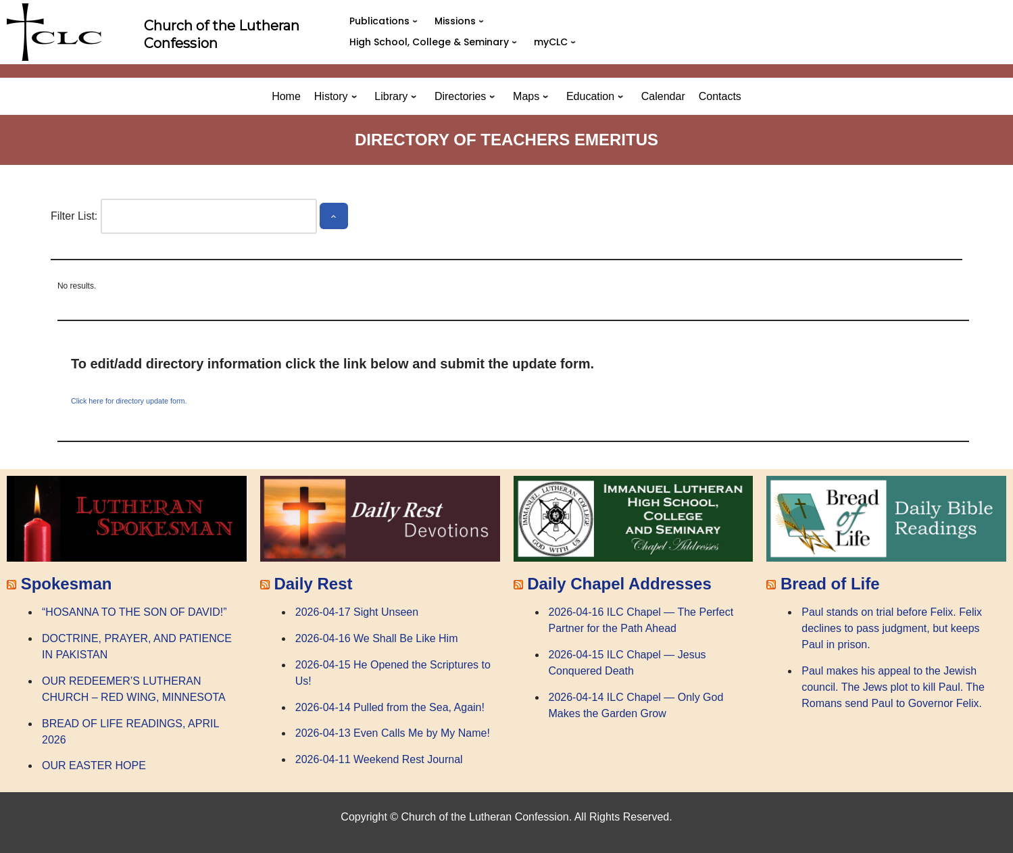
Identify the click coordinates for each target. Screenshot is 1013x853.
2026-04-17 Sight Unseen (356, 612)
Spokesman (66, 584)
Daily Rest (313, 584)
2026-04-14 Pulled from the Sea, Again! (390, 707)
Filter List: (74, 216)
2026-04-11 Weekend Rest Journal (379, 759)
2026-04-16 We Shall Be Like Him (376, 638)
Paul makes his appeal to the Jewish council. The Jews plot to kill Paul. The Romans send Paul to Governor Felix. (893, 687)
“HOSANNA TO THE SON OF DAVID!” (134, 612)
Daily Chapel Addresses (619, 584)
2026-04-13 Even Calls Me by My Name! (392, 733)
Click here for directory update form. (129, 401)
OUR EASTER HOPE (94, 765)
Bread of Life (830, 584)
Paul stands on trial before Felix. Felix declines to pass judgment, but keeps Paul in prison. (891, 628)
